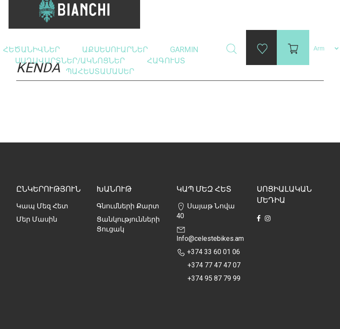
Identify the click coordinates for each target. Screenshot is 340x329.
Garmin (184, 49)
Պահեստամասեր (101, 71)
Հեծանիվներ (32, 49)
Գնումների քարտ (128, 206)
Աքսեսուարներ (115, 49)
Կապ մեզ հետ (42, 206)
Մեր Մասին (36, 219)
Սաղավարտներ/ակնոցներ (70, 60)
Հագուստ (167, 60)
